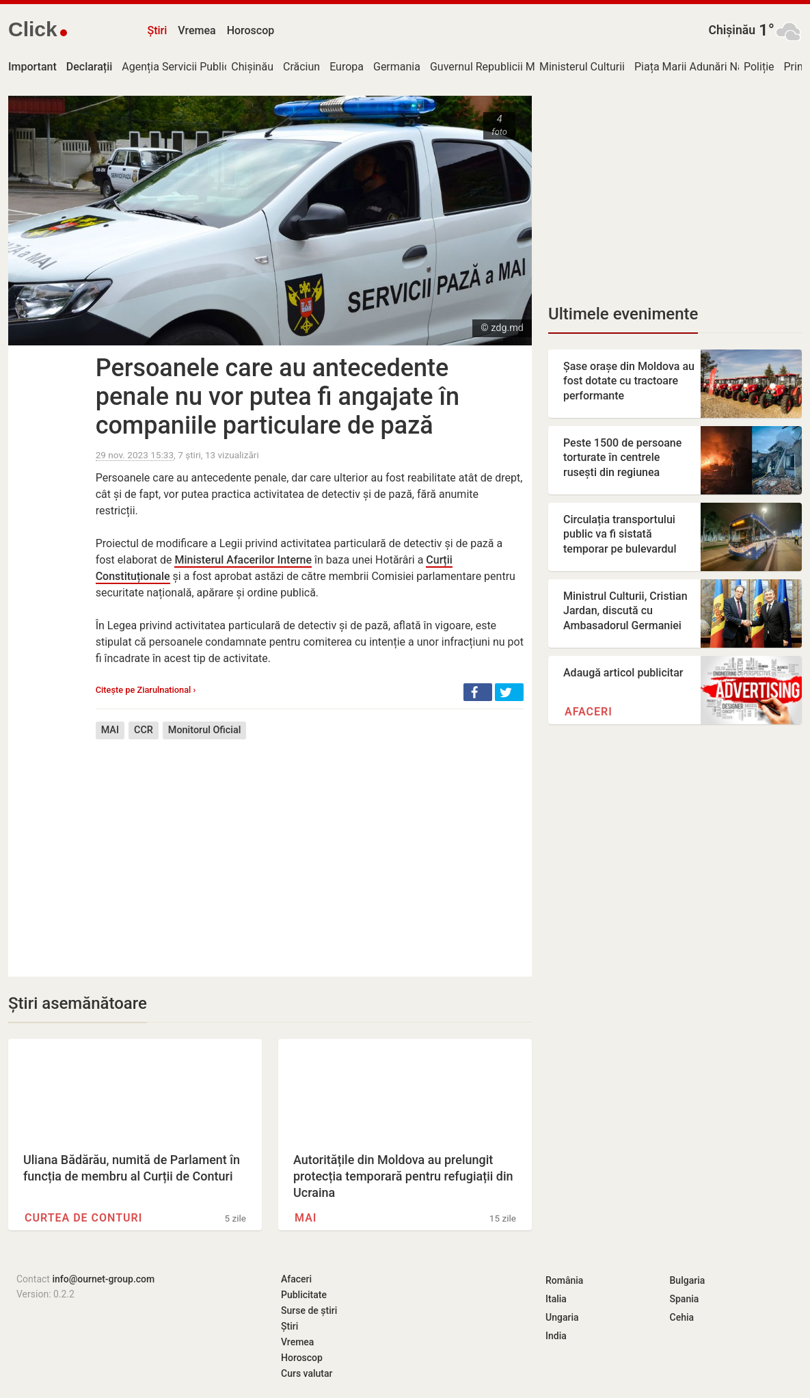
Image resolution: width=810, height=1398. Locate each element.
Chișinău (731, 30)
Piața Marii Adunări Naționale (705, 66)
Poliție (759, 66)
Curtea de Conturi (83, 1217)
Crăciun (301, 66)
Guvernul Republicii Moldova (498, 66)
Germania (396, 66)
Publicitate (304, 1294)
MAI (110, 730)
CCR (143, 730)
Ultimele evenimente (623, 314)
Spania (684, 1298)
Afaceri (588, 711)
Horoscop (251, 30)
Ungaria (562, 1317)
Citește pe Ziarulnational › (146, 690)
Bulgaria (687, 1280)
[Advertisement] (310, 848)
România (564, 1280)
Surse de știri (309, 1310)
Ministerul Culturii (582, 66)
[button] (477, 692)
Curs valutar (306, 1373)
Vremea (196, 30)
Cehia (682, 1317)
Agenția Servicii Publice (178, 66)
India (556, 1335)
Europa (346, 66)
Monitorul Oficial (204, 730)
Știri (157, 30)
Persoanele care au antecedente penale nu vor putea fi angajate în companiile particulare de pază (277, 397)
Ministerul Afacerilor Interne (243, 559)
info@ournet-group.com (103, 1279)
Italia (556, 1298)
